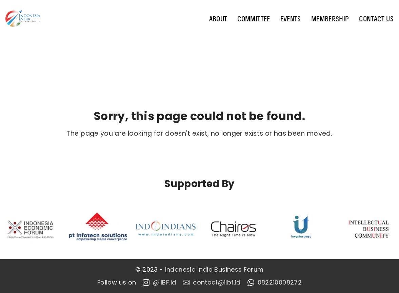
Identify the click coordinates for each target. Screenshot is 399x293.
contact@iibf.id (211, 282)
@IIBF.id (159, 282)
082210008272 (274, 282)
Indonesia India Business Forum (214, 269)
